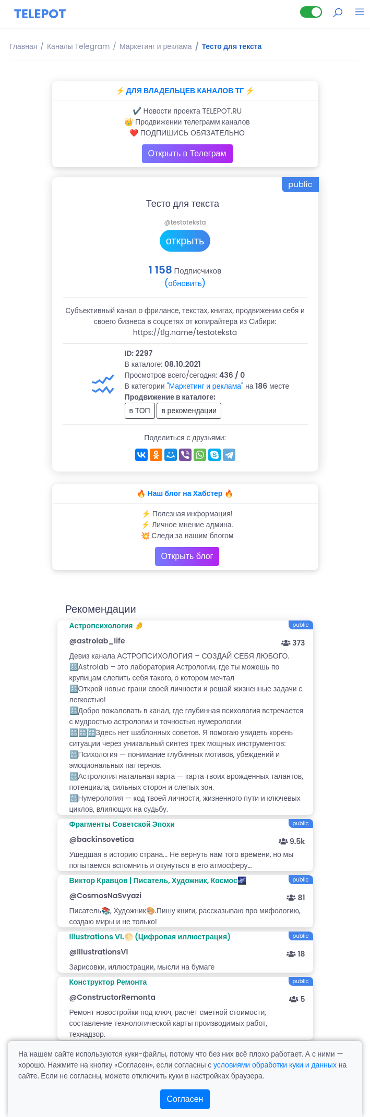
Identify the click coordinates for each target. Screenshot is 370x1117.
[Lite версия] (311, 12)
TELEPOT (40, 13)
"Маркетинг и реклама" (204, 386)
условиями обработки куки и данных (275, 1065)
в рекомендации (189, 410)
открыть (185, 240)
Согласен (185, 1099)
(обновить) (185, 283)
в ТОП (139, 410)
